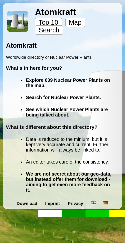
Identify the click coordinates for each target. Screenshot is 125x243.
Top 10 (48, 22)
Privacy (76, 203)
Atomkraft (55, 12)
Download (28, 203)
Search (49, 30)
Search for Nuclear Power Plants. (63, 97)
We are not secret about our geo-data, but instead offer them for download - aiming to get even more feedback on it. (68, 182)
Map (75, 22)
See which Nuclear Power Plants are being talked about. (67, 112)
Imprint (53, 203)
